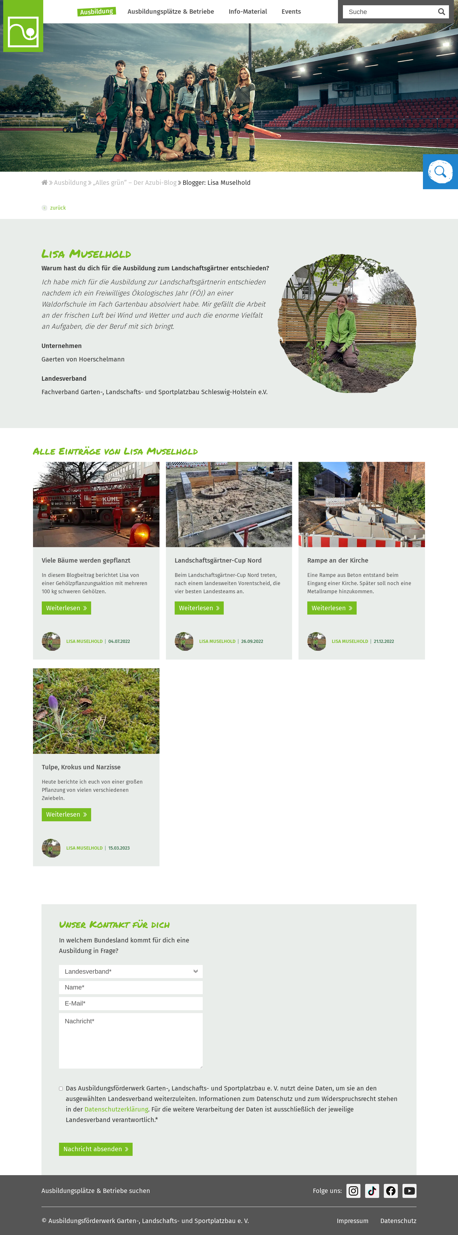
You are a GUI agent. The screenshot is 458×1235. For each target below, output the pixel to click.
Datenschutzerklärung (116, 1109)
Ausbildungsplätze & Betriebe (171, 11)
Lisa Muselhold (84, 641)
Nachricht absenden (92, 1149)
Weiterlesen (63, 608)
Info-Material (248, 11)
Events (291, 11)
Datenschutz (398, 1221)
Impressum (353, 1221)
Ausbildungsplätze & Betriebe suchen (95, 1191)
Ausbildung (96, 11)
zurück (53, 208)
